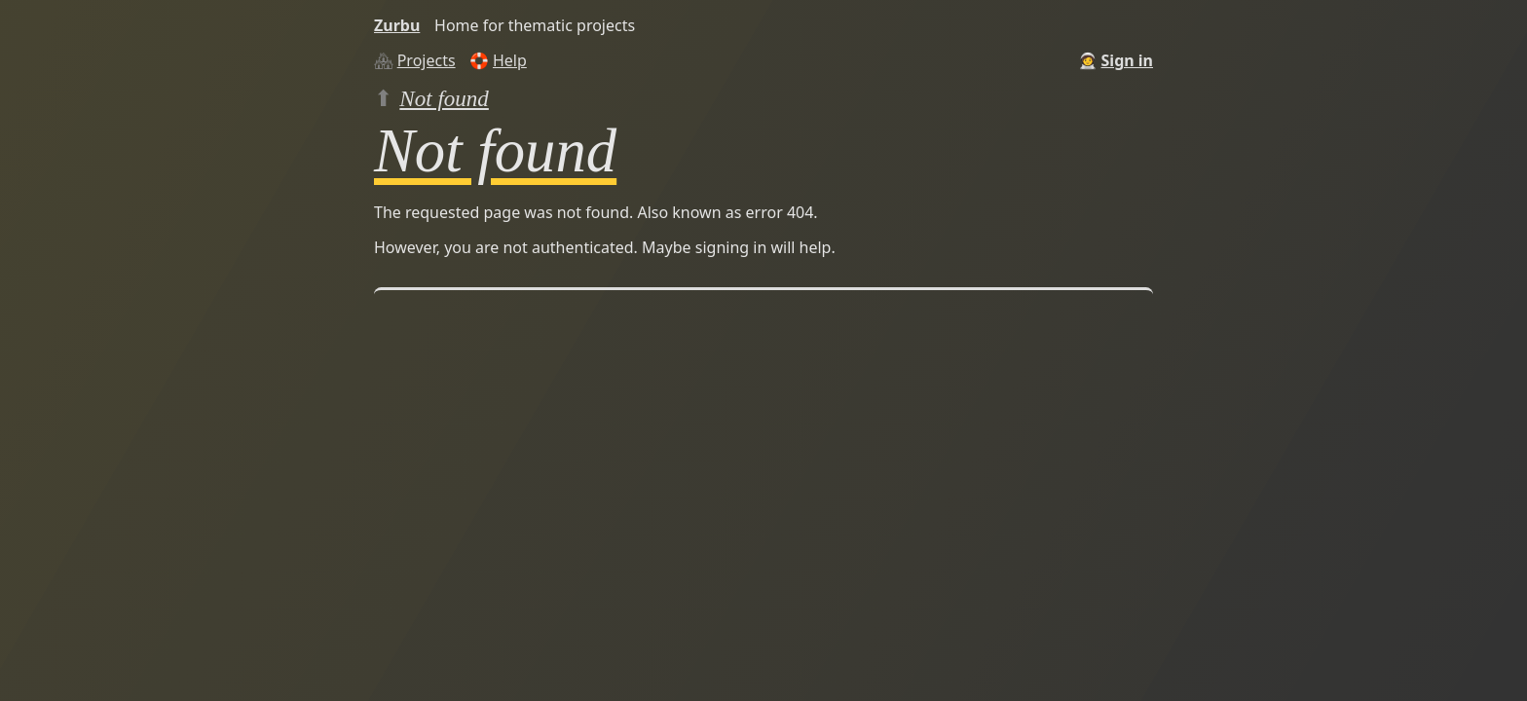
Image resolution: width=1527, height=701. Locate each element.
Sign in (1127, 60)
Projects (426, 60)
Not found (444, 98)
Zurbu (397, 25)
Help (510, 60)
